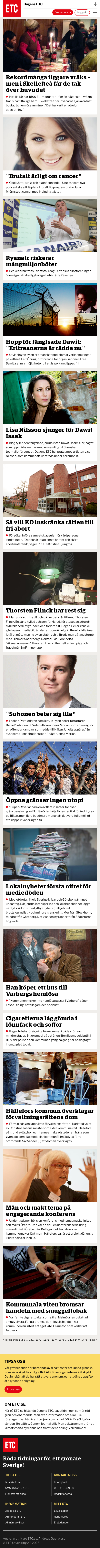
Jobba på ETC (13, 1510)
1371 (32, 1339)
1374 (54, 1339)
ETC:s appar (61, 1510)
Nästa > (92, 1339)
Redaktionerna (63, 1493)
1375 (61, 1339)
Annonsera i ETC (15, 1516)
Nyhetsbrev (61, 1516)
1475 (84, 1339)
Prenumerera (63, 12)
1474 (78, 1339)
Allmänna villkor (14, 1522)
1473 (71, 1339)
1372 (38, 1339)
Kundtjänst (60, 1482)
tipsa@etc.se (13, 1482)
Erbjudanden (61, 1522)
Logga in (82, 12)
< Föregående (10, 1339)
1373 (46, 1339)
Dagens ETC (60, 4)
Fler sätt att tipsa (15, 1493)
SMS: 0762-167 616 (17, 1487)
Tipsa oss (13, 1389)
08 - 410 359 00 (64, 1487)
